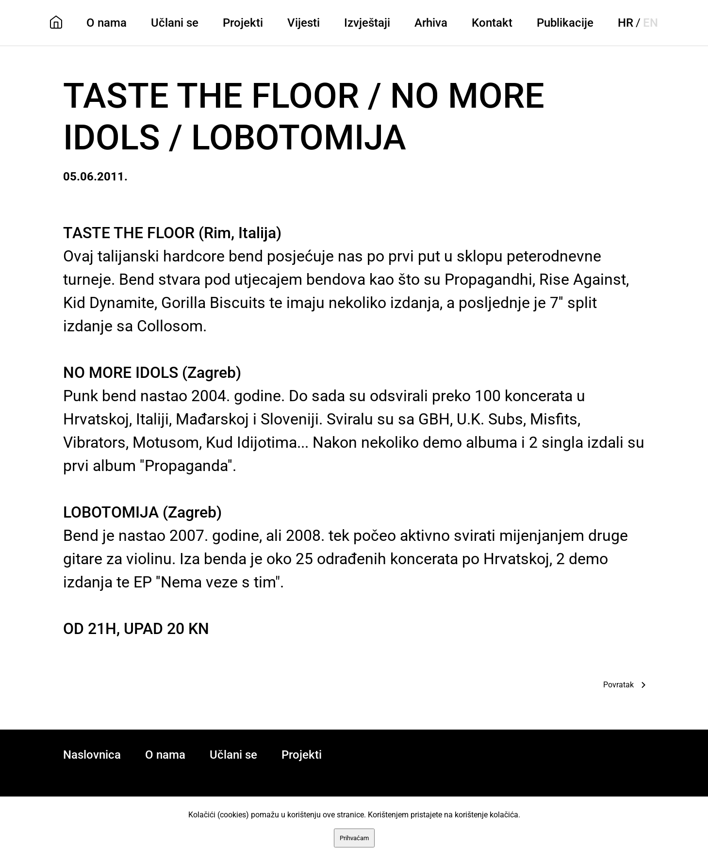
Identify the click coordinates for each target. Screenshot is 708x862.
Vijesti (303, 23)
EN (650, 23)
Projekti (243, 23)
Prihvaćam (354, 838)
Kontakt (492, 23)
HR (625, 23)
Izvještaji (367, 23)
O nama (106, 23)
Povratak (618, 684)
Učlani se (174, 23)
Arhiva (430, 23)
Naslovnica (92, 755)
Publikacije (565, 23)
